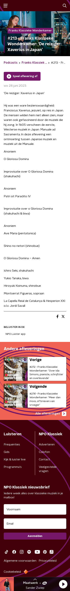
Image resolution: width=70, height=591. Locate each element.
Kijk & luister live (15, 459)
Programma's (13, 466)
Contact (44, 459)
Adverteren (47, 444)
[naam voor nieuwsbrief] (35, 509)
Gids (7, 451)
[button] (63, 584)
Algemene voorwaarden (20, 560)
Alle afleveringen (50, 414)
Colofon (44, 451)
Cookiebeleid (12, 571)
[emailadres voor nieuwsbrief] (35, 523)
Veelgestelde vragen (48, 469)
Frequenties (12, 444)
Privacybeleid (48, 560)
